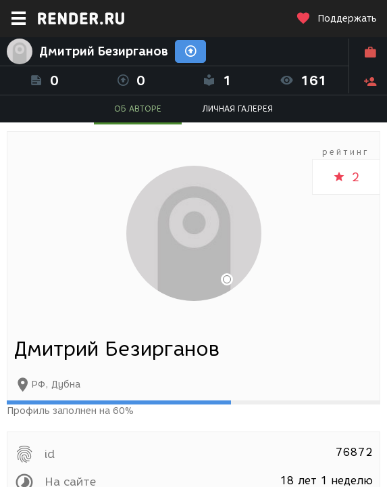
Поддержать (336, 18)
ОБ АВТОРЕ (137, 108)
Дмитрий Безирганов (103, 51)
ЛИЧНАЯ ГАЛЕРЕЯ (237, 108)
